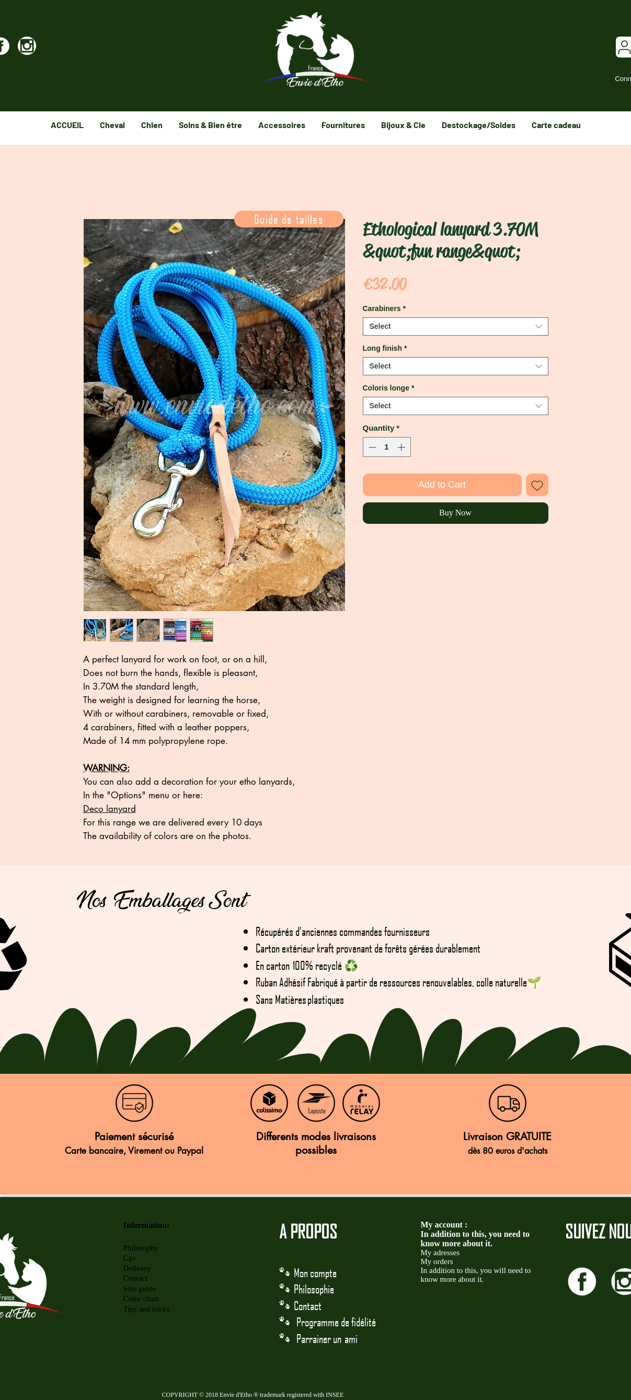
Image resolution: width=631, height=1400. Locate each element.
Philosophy (141, 1248)
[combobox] (455, 326)
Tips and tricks (146, 1309)
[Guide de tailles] (288, 219)
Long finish (385, 348)
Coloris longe (389, 388)
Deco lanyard (109, 808)
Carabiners (384, 308)
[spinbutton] (386, 447)
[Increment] (402, 447)
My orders (437, 1261)
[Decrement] (371, 447)
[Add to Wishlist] (537, 485)
